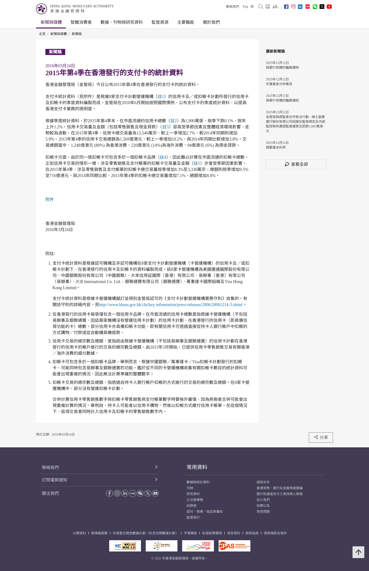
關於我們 (211, 22)
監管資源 (160, 22)
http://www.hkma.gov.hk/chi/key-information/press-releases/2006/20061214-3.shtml (171, 304)
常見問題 (263, 511)
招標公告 (263, 506)
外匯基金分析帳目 (279, 84)
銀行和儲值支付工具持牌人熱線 (280, 494)
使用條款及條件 (275, 533)
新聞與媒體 (51, 22)
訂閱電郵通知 (54, 480)
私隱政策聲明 (212, 533)
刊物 (190, 488)
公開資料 (79, 533)
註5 (197, 163)
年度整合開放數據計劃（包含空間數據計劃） (146, 533)
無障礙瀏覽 (99, 533)
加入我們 (263, 500)
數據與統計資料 (198, 482)
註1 (161, 96)
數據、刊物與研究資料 (121, 22)
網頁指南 (252, 533)
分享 (321, 437)
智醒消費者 (81, 22)
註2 (173, 120)
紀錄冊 (192, 506)
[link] (275, 6)
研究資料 (193, 494)
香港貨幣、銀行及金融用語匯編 (280, 488)
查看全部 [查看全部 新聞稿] (296, 164)
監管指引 (193, 517)
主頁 (42, 34)
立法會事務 (195, 500)
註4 (163, 157)
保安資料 (233, 533)
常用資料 (197, 467)
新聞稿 (77, 34)
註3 (165, 127)
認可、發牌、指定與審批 (205, 511)
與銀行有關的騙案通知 (282, 67)
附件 (49, 199)
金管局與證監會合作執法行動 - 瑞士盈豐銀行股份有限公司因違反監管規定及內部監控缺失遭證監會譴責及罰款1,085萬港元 (295, 124)
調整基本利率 (276, 147)
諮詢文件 (263, 482)
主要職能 (185, 22)
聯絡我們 (232, 6)
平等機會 (190, 533)
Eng (245, 6)
